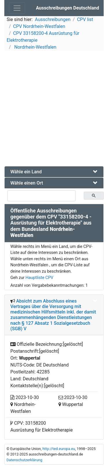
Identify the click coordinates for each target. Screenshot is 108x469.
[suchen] (41, 195)
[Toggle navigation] (17, 8)
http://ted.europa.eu (58, 449)
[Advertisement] (54, 109)
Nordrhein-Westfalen (34, 47)
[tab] (54, 171)
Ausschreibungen (52, 19)
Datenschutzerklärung (24, 460)
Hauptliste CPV (39, 277)
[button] (54, 171)
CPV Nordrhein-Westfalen (39, 26)
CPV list (85, 19)
